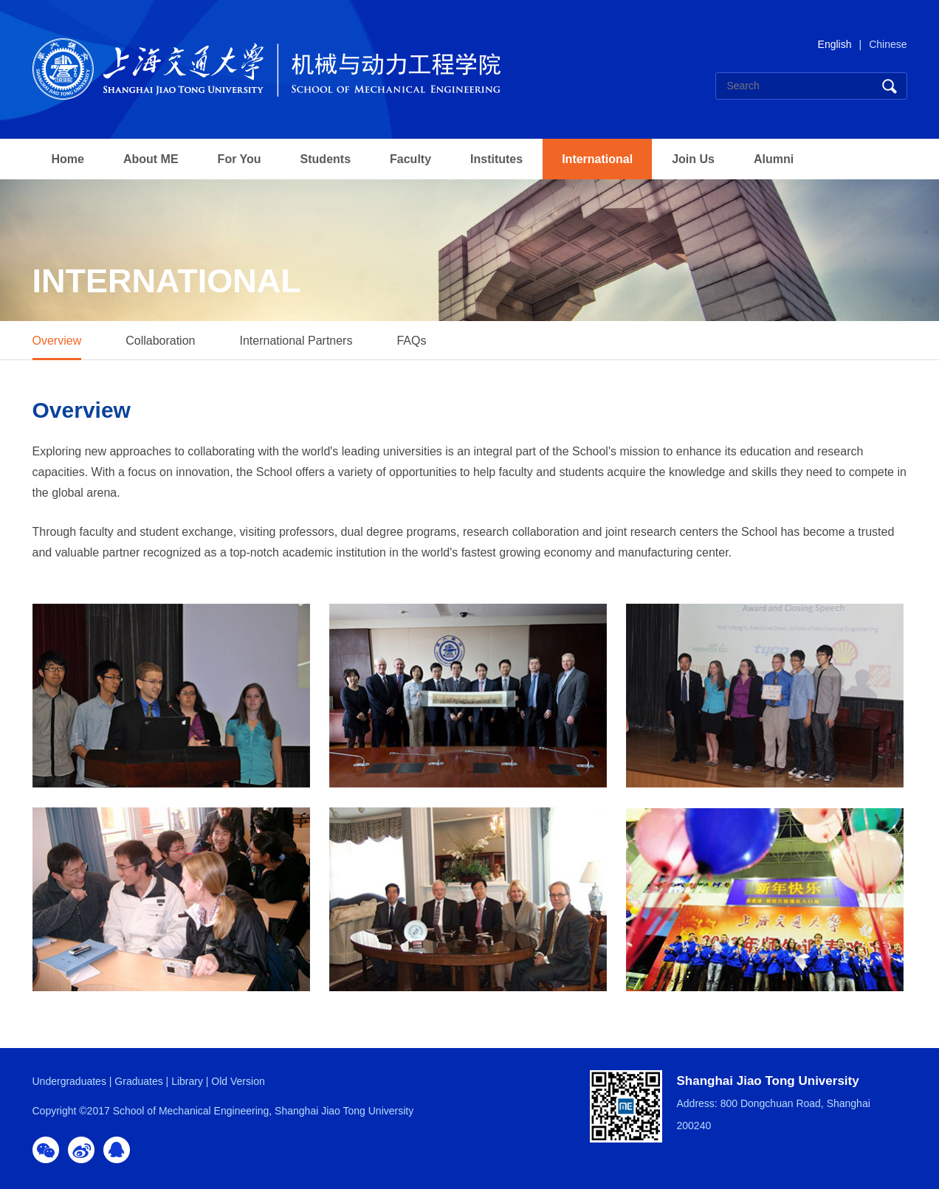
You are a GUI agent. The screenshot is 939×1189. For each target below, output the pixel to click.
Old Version (237, 1081)
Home (68, 159)
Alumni (774, 159)
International (597, 159)
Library (187, 1081)
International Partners (295, 340)
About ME (151, 159)
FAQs (411, 340)
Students (325, 159)
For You (239, 159)
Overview (57, 340)
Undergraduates (69, 1081)
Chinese (888, 44)
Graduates (138, 1081)
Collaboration (160, 340)
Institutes (496, 159)
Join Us (693, 159)
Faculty (410, 159)
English (835, 44)
